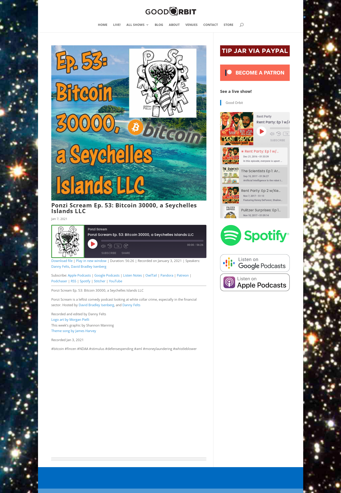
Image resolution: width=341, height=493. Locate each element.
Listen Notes (132, 275)
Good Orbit (234, 102)
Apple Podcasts (79, 275)
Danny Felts (60, 266)
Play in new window (91, 260)
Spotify (85, 281)
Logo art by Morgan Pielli (70, 319)
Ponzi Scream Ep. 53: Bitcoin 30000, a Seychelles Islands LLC (124, 208)
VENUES (191, 25)
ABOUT (174, 25)
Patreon (183, 275)
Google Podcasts (107, 275)
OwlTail (151, 275)
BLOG (159, 25)
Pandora (166, 275)
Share (126, 253)
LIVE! (117, 25)
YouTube (115, 281)
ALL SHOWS (135, 25)
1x (117, 245)
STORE (228, 25)
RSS (73, 281)
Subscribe (108, 253)
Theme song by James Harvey (73, 331)
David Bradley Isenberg (88, 266)
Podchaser (59, 281)
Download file (61, 260)
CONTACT (210, 25)
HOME (102, 25)
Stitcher (99, 281)
